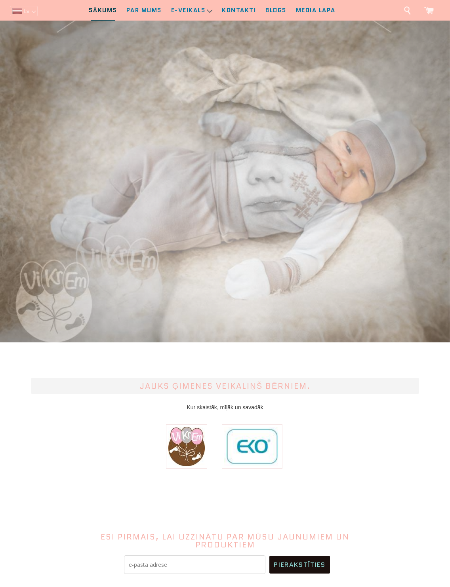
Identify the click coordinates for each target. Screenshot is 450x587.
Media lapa (316, 10)
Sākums (103, 10)
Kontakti (239, 10)
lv (26, 11)
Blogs (275, 10)
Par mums (144, 10)
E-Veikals (192, 10)
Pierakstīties (299, 564)
